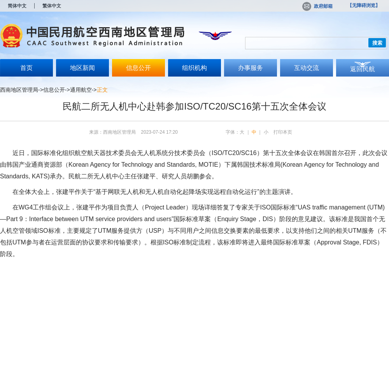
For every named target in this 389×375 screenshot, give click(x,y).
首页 (26, 68)
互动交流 (306, 68)
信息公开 (138, 68)
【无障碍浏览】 (363, 5)
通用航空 (81, 90)
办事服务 (250, 68)
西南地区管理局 (19, 90)
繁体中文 (51, 6)
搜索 (377, 43)
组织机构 (194, 68)
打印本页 (282, 132)
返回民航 (362, 69)
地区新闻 (82, 68)
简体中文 (17, 6)
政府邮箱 (317, 6)
